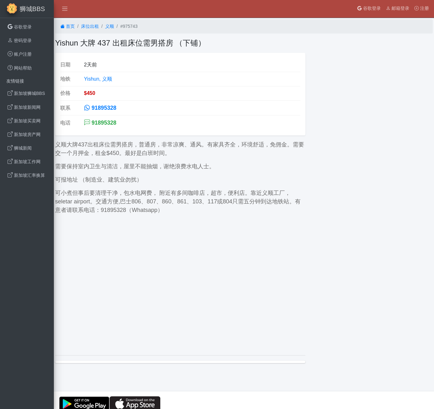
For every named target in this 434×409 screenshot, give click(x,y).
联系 (65, 108)
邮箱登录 (397, 8)
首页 (67, 26)
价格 (65, 93)
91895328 (100, 108)
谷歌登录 (369, 8)
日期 (65, 64)
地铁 (65, 79)
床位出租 (90, 26)
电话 (65, 123)
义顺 (109, 26)
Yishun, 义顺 (98, 79)
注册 (421, 8)
